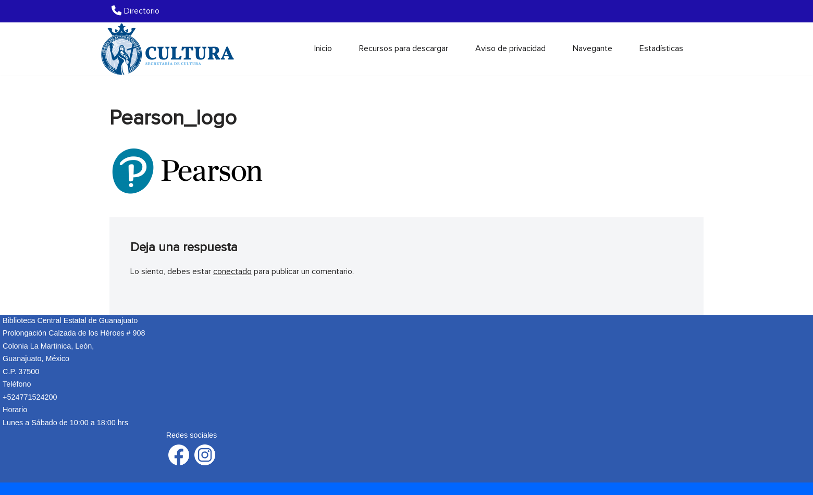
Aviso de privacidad (510, 48)
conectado (232, 271)
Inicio (323, 48)
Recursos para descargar (403, 48)
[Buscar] (694, 49)
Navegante (592, 48)
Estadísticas (661, 48)
